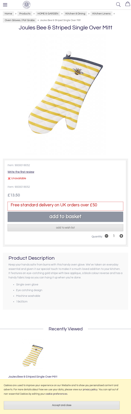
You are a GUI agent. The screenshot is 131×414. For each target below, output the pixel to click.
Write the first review (21, 171)
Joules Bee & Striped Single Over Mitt (32, 376)
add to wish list (65, 227)
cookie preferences (56, 394)
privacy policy (90, 389)
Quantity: (97, 236)
